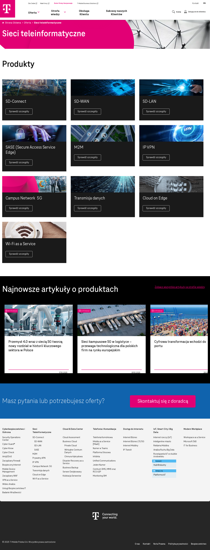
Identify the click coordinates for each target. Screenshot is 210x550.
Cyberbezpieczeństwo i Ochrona (13, 431)
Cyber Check (8, 452)
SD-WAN (38, 441)
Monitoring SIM (100, 476)
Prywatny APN (39, 458)
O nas (137, 544)
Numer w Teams (100, 448)
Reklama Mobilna (161, 446)
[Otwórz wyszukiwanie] (176, 13)
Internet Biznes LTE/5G (133, 441)
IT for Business (190, 446)
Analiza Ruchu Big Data (163, 450)
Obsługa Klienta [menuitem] (84, 12)
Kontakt (195, 3)
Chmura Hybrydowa (73, 456)
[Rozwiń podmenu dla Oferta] (38, 13)
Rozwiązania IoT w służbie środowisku (165, 455)
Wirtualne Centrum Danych (73, 451)
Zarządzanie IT (14, 373)
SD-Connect (38, 437)
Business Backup (70, 468)
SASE (36, 450)
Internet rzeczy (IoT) (162, 437)
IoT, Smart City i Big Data (163, 431)
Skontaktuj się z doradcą (163, 401)
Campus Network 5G (42, 466)
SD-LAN (37, 446)
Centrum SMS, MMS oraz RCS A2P (104, 470)
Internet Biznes (130, 437)
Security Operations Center (11, 438)
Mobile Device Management (8, 470)
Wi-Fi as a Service (40, 479)
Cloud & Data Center (73, 429)
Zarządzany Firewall (11, 461)
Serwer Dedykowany (72, 472)
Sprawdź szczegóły (19, 111)
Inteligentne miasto (162, 441)
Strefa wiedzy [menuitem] (55, 12)
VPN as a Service (10, 480)
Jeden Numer (99, 465)
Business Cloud (70, 441)
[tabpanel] (38, 339)
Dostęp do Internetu (133, 429)
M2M (35, 454)
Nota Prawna (159, 544)
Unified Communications (104, 461)
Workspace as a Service (194, 437)
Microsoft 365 (190, 441)
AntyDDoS (7, 456)
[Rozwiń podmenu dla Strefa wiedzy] (65, 14)
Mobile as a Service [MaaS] (101, 442)
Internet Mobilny (130, 446)
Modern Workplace (193, 429)
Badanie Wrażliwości (11, 492)
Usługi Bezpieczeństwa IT (14, 488)
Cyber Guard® (8, 444)
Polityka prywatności (178, 544)
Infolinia (96, 456)
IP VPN (36, 462)
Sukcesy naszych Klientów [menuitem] (116, 12)
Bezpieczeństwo (198, 544)
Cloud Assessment (71, 437)
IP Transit (127, 450)
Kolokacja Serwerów (72, 476)
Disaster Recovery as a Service (73, 462)
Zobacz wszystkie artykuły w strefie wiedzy (180, 287)
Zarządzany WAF (10, 476)
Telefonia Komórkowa (103, 437)
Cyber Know (7, 448)
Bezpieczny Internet (11, 465)
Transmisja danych (41, 470)
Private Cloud (70, 446)
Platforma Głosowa (102, 452)
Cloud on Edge (39, 475)
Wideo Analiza (8, 484)
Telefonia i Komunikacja (104, 429)
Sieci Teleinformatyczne (42, 431)
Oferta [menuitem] (32, 12)
